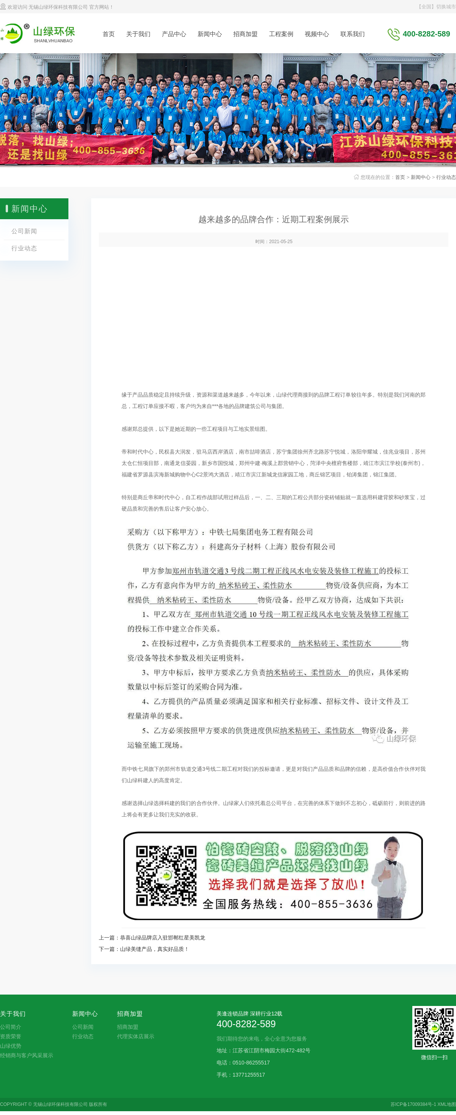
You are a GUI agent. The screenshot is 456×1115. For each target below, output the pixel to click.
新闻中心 (210, 34)
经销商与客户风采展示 (26, 1055)
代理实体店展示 (135, 1036)
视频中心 (317, 34)
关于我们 (138, 34)
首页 (109, 34)
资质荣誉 (10, 1036)
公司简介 (10, 1027)
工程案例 (281, 34)
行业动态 (446, 177)
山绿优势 (10, 1046)
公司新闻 (24, 231)
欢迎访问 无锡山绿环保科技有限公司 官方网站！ (57, 7)
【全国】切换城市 (436, 6)
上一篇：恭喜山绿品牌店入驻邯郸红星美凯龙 (152, 938)
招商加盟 (245, 34)
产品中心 (174, 34)
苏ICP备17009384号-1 (413, 1104)
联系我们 (352, 34)
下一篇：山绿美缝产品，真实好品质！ (144, 949)
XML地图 (446, 1104)
